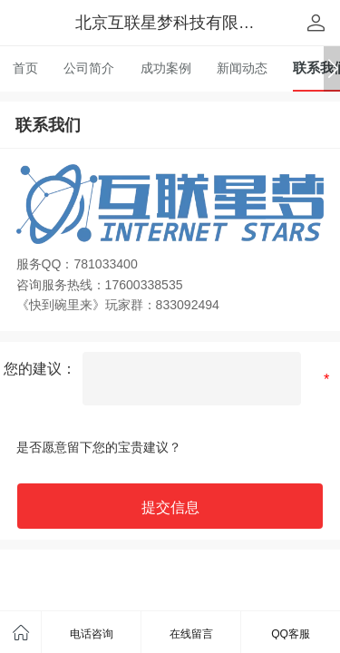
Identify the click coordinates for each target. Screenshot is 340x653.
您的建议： (40, 368)
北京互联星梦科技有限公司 (173, 23)
